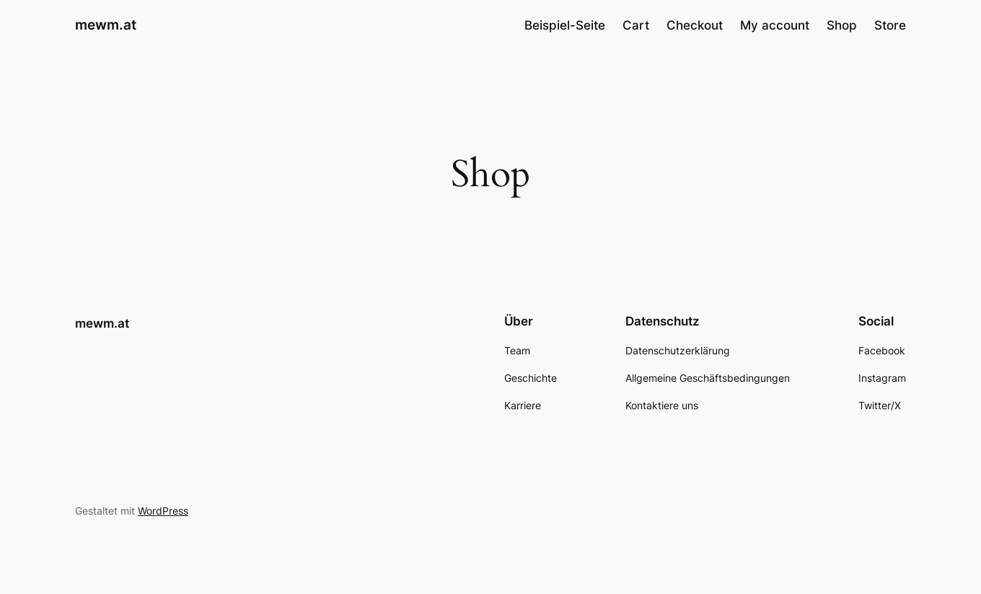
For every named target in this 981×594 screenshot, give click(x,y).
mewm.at (105, 24)
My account (774, 25)
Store (890, 25)
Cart (636, 25)
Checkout (695, 25)
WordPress (163, 511)
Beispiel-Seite (564, 25)
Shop (842, 25)
